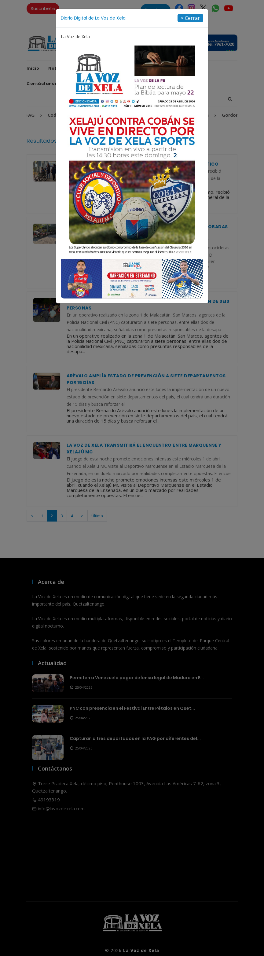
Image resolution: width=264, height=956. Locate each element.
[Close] (190, 18)
